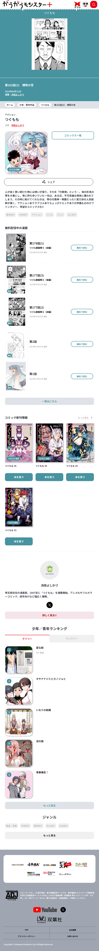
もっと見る (49, 805)
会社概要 (72, 930)
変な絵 (39, 647)
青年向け (10, 214)
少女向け (63, 825)
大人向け (72, 214)
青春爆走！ (42, 772)
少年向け (23, 214)
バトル (49, 214)
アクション (37, 214)
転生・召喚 (11, 825)
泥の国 (39, 741)
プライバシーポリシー (26, 936)
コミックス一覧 (73, 135)
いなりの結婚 (43, 710)
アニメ (60, 214)
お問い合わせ (72, 936)
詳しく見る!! (49, 615)
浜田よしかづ (17, 94)
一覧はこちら (49, 401)
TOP (26, 930)
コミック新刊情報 (16, 418)
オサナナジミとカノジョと (51, 679)
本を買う (19, 477)
